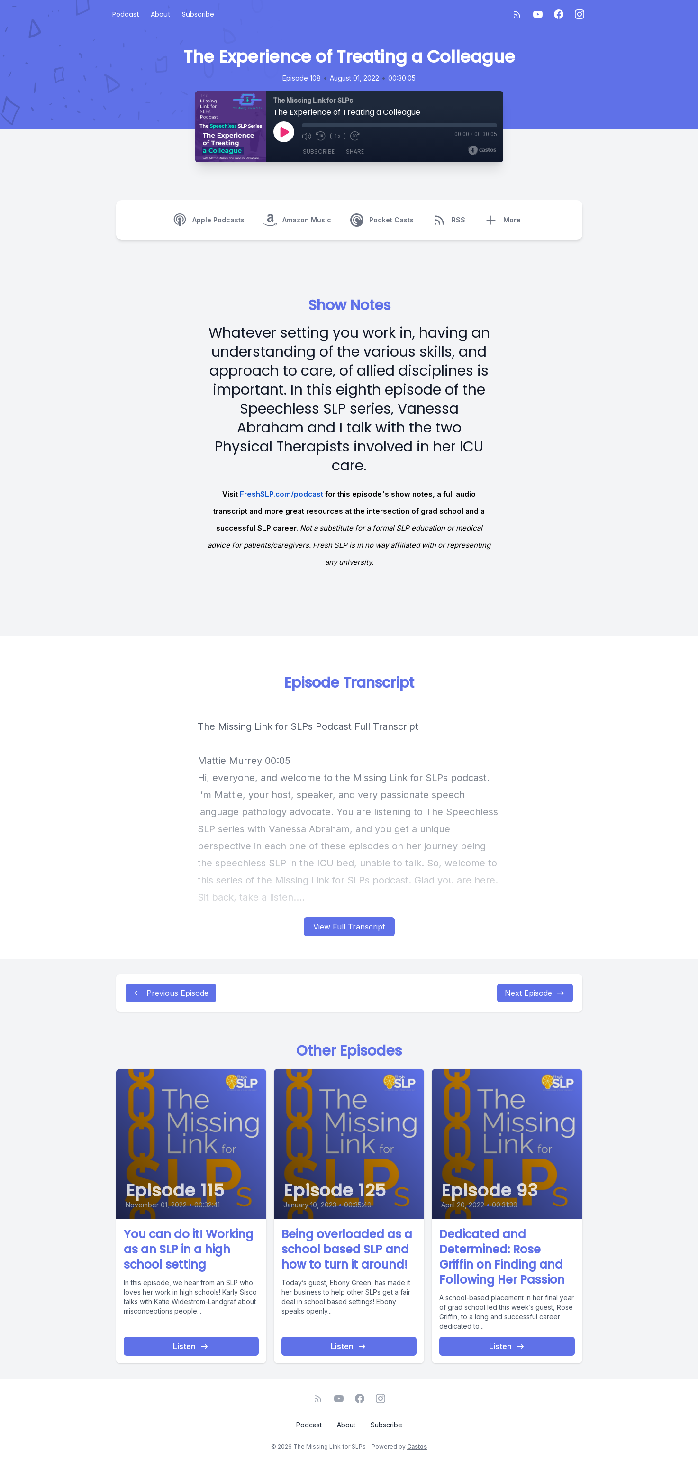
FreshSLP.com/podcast (281, 493)
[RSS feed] (517, 14)
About (161, 14)
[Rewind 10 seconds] (321, 136)
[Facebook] (558, 14)
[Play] (283, 131)
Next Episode (535, 993)
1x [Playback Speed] (338, 136)
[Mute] (306, 136)
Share (355, 151)
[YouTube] (537, 14)
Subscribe (198, 14)
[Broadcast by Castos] (482, 150)
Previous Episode (170, 993)
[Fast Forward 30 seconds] (355, 136)
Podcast (125, 14)
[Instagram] (579, 14)
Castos (417, 1446)
